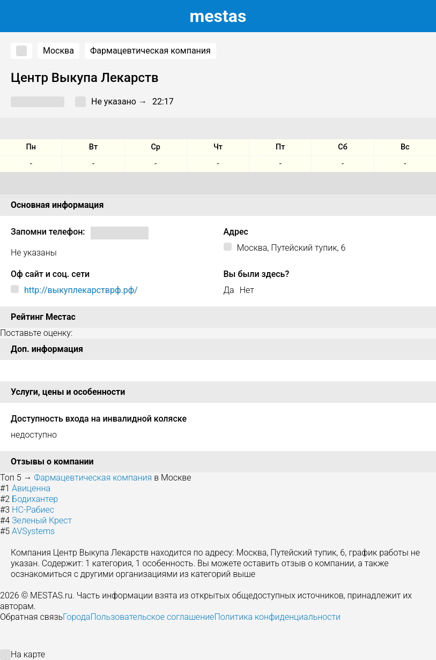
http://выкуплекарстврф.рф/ (81, 290)
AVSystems (33, 531)
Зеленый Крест (42, 520)
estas (218, 16)
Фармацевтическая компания (150, 51)
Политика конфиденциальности (277, 617)
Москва (58, 51)
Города (76, 617)
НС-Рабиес (33, 510)
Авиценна (31, 488)
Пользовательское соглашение (152, 617)
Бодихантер (35, 499)
